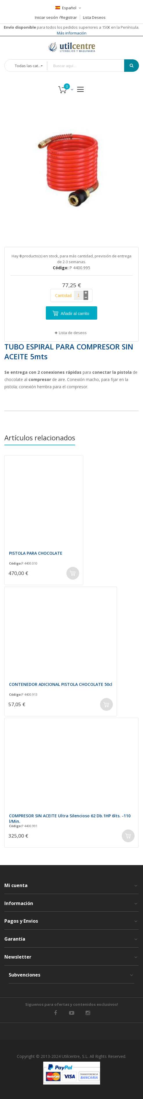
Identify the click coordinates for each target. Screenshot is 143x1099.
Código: (15, 563)
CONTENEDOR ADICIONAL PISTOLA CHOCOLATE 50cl (60, 684)
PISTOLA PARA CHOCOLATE (35, 553)
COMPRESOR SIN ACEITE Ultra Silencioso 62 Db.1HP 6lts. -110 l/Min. (70, 818)
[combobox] (90, 65)
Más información (71, 33)
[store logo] (71, 47)
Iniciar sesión (46, 17)
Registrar (69, 17)
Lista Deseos (94, 17)
